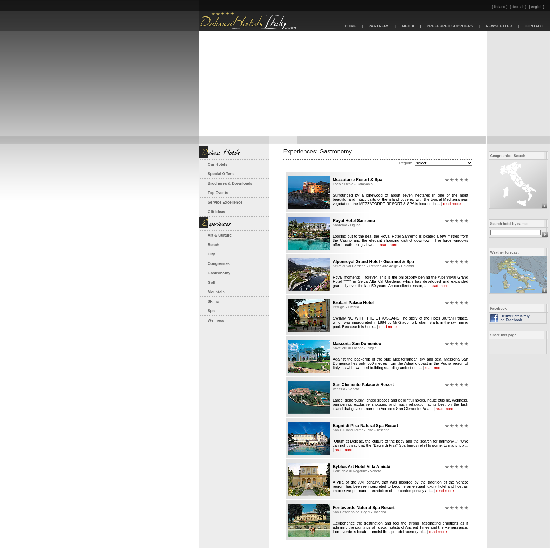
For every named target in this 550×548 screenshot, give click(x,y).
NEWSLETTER (498, 26)
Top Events (218, 193)
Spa (211, 311)
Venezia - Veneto (346, 389)
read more (452, 203)
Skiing (213, 301)
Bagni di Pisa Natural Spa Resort (365, 425)
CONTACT (534, 26)
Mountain (216, 292)
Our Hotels (217, 164)
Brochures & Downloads (230, 183)
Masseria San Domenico (357, 343)
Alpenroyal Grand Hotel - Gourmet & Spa (373, 261)
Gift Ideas (216, 212)
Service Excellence (225, 202)
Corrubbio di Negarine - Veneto (357, 471)
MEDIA (408, 26)
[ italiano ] (499, 7)
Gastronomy (219, 273)
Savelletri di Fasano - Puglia (354, 348)
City (211, 254)
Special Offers (221, 174)
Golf (211, 282)
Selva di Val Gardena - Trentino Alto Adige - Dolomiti (373, 266)
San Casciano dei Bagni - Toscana (359, 512)
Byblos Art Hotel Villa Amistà (361, 466)
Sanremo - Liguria (346, 225)
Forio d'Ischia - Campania (353, 184)
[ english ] (536, 7)
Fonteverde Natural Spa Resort (363, 507)
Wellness (216, 320)
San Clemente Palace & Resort (363, 384)
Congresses (219, 263)
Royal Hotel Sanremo (354, 220)
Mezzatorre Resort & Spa (357, 179)
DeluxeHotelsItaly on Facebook (515, 318)
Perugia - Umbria (346, 307)
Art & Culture (220, 235)
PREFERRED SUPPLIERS (450, 26)
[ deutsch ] (518, 7)
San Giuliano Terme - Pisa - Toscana (361, 430)
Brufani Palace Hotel (353, 302)
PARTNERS (379, 26)
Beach (213, 244)
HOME (350, 26)
